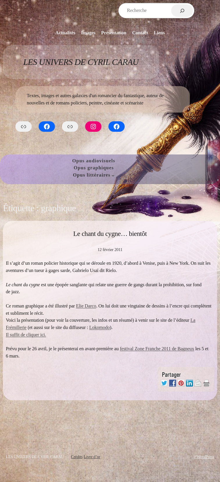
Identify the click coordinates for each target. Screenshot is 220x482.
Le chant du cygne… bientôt (110, 233)
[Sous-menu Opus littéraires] (113, 175)
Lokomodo (99, 327)
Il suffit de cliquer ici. (26, 334)
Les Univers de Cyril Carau (81, 62)
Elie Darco (86, 306)
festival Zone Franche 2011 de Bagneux (157, 348)
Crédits (77, 456)
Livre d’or (92, 456)
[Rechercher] (182, 10)
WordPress (205, 456)
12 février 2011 (110, 249)
